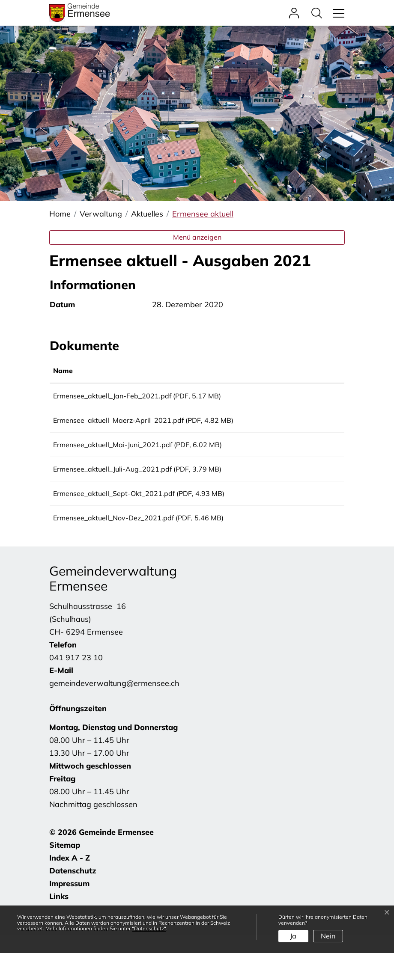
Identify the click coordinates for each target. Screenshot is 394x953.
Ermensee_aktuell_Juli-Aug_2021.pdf (112, 478)
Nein (328, 936)
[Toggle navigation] (337, 12)
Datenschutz (72, 889)
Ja (293, 936)
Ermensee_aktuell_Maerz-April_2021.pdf (118, 423)
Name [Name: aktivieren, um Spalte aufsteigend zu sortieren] (63, 370)
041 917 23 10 (76, 675)
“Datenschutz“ (149, 928)
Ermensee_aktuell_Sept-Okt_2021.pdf (114, 505)
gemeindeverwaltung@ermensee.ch (114, 701)
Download (313, 397)
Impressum (69, 901)
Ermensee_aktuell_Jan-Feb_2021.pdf (112, 396)
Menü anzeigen (197, 237)
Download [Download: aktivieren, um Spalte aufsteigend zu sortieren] (302, 370)
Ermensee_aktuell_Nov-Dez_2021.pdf (113, 532)
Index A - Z (69, 876)
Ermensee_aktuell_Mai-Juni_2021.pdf (112, 450)
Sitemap (64, 863)
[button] (318, 12)
